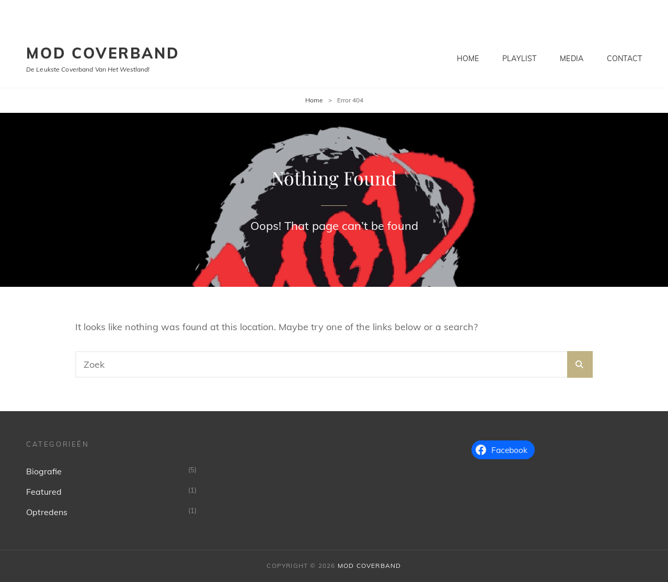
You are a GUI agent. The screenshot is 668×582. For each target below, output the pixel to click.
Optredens (46, 512)
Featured (44, 491)
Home (468, 58)
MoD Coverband (102, 53)
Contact (624, 58)
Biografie (44, 471)
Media (571, 58)
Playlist (519, 58)
